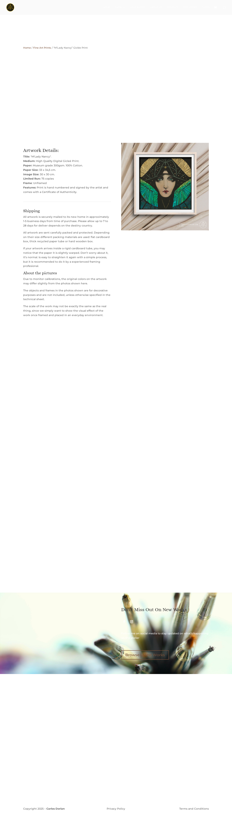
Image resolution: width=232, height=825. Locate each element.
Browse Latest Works (145, 655)
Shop (118, 7)
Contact (172, 7)
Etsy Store (190, 7)
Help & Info (137, 7)
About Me (156, 7)
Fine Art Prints (42, 47)
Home (106, 7)
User (206, 7)
